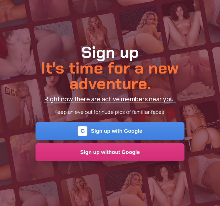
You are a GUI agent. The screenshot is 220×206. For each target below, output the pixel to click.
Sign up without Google (110, 152)
